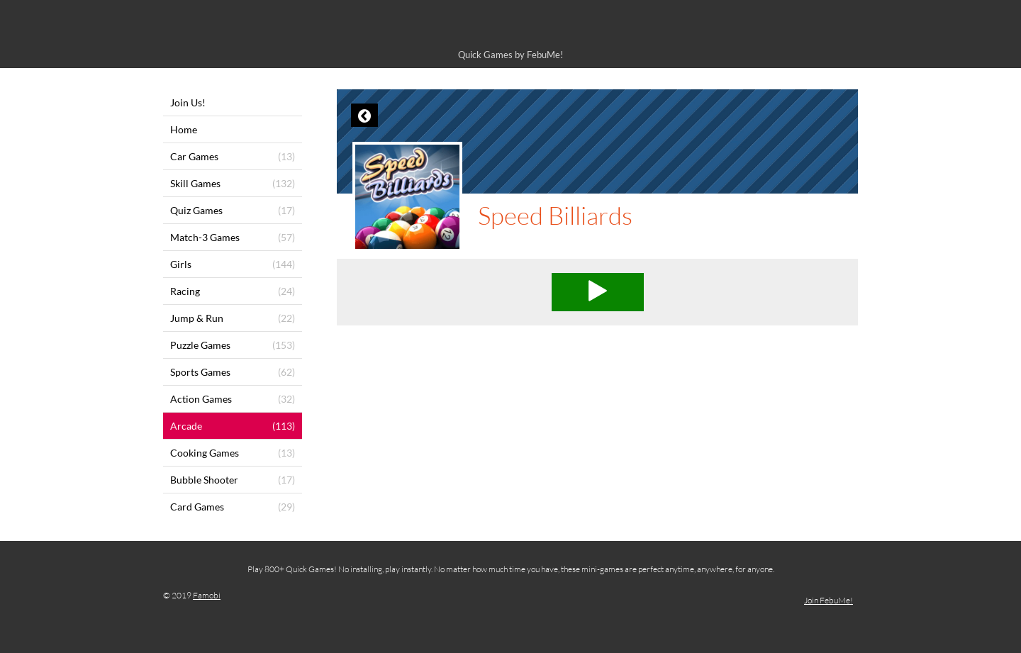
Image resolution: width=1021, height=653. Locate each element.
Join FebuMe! (828, 600)
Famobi (207, 595)
